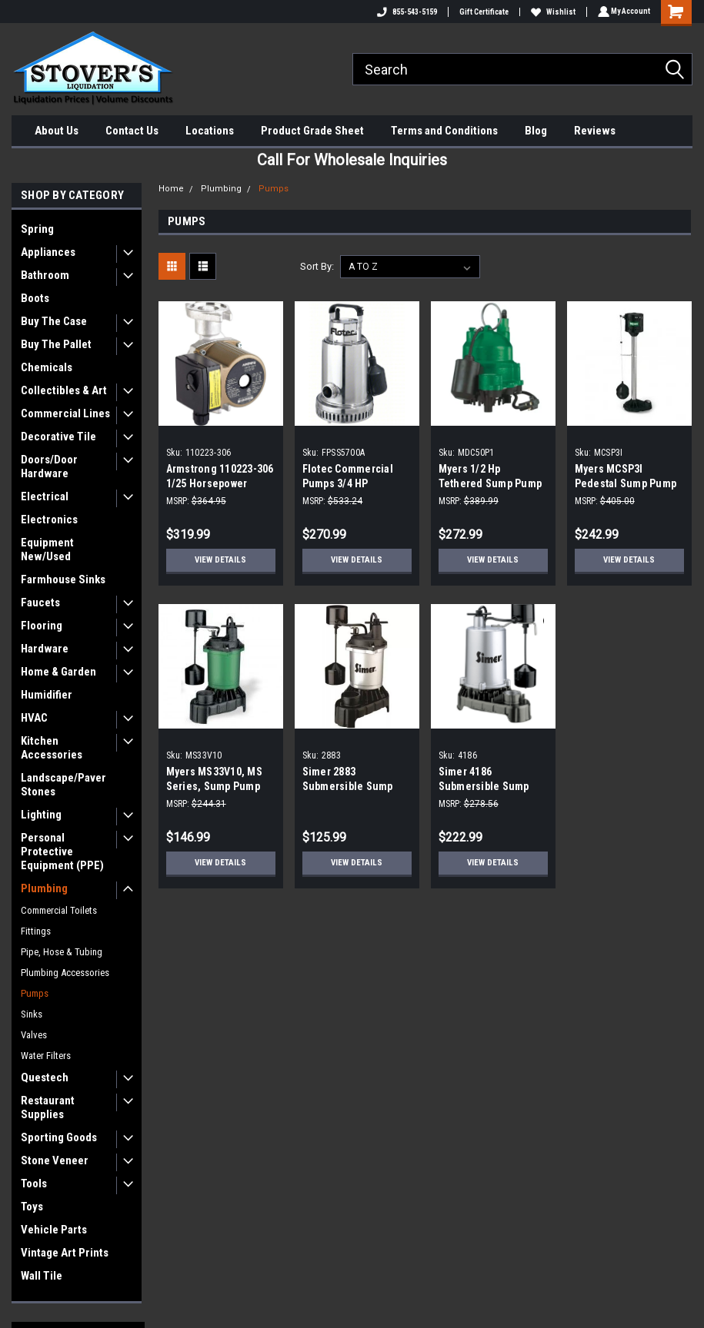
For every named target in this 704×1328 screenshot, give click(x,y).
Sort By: (317, 266)
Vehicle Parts (54, 1230)
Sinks (31, 1014)
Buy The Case (54, 321)
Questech (44, 1077)
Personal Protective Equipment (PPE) (62, 851)
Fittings (36, 931)
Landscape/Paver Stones (63, 784)
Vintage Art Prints (64, 1253)
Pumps (34, 993)
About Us (56, 131)
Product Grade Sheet (312, 131)
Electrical (44, 496)
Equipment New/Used (47, 549)
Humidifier (46, 695)
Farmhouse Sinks (63, 579)
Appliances (48, 252)
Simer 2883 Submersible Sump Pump (347, 786)
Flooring (41, 625)
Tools (34, 1183)
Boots (35, 298)
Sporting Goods (59, 1137)
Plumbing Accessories (65, 972)
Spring (37, 229)
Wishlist (551, 12)
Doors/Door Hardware (49, 466)
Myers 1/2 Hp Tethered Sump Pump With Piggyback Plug (490, 483)
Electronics (49, 519)
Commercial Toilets (59, 910)
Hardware (44, 649)
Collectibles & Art (64, 390)
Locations (209, 131)
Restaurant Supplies (48, 1107)
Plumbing (44, 888)
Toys (32, 1206)
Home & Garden (58, 672)
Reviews (595, 131)
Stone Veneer (54, 1160)
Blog (536, 131)
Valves (34, 1035)
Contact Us (131, 131)
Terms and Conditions (444, 131)
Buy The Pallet (56, 344)
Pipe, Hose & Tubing (61, 952)
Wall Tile (41, 1276)
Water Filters (46, 1055)
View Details (220, 560)
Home (171, 189)
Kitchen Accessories (51, 748)
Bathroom (45, 275)
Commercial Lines (65, 413)
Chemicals (46, 367)
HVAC (34, 718)
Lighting (41, 815)
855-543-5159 (405, 12)
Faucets (40, 602)
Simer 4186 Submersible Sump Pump (484, 786)
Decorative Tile (58, 436)
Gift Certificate (481, 12)
